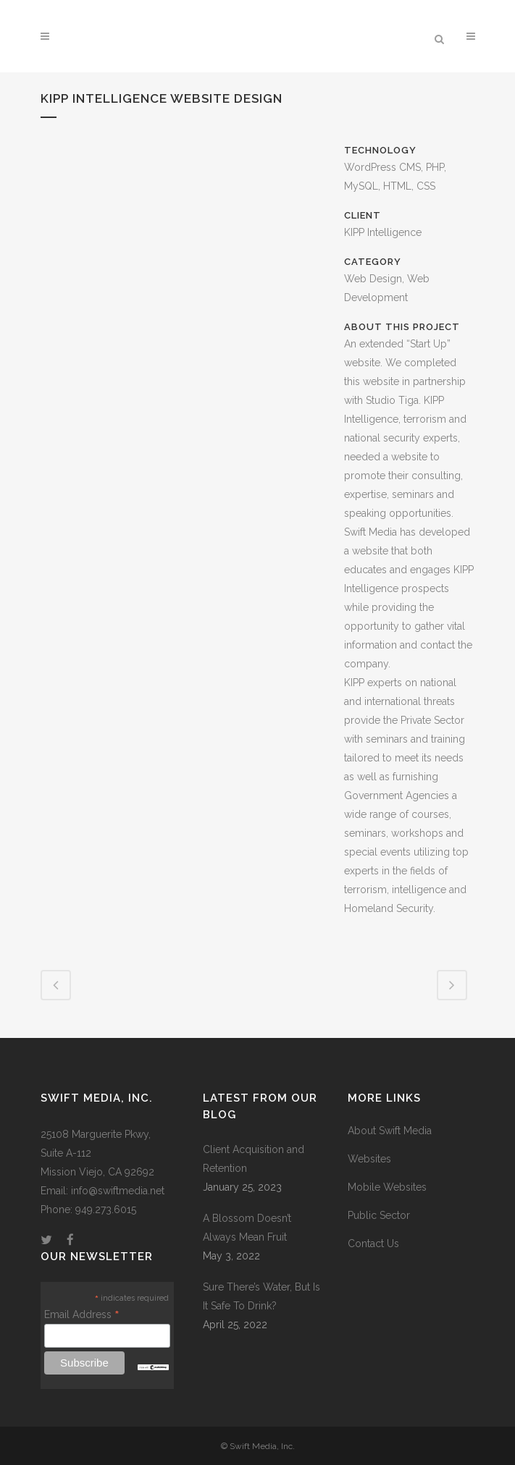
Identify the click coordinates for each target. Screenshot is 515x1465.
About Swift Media (390, 1130)
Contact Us (373, 1243)
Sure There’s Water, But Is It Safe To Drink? (261, 1296)
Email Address (82, 1314)
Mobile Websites (387, 1187)
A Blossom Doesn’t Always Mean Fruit (247, 1227)
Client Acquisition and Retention (253, 1159)
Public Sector (379, 1215)
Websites (369, 1159)
